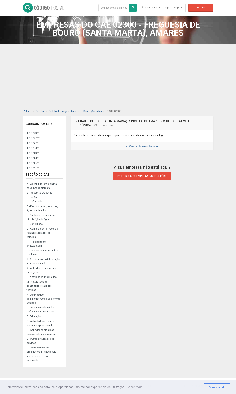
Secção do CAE (37, 174)
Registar (178, 7)
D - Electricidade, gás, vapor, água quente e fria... (42, 208)
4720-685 (33, 163)
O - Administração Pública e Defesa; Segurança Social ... (42, 309)
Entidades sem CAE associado (37, 358)
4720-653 (33, 133)
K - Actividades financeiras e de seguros (42, 270)
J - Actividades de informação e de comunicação (43, 261)
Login (167, 7)
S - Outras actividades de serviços (40, 340)
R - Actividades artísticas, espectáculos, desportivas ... (42, 332)
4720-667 (33, 143)
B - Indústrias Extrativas (39, 192)
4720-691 (33, 168)
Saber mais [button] (134, 387)
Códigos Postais (39, 124)
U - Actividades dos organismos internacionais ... (42, 349)
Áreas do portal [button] (150, 7)
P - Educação (34, 316)
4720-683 (33, 153)
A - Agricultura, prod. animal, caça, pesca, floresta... (42, 185)
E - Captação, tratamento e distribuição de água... (41, 217)
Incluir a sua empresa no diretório (142, 176)
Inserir (201, 7)
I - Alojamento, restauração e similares (42, 252)
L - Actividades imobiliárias (42, 277)
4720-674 (33, 148)
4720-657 (34, 138)
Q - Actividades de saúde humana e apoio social (40, 323)
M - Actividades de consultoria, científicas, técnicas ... (39, 285)
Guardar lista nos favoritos (142, 146)
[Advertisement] (118, 73)
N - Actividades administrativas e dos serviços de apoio (43, 298)
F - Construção (35, 224)
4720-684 (33, 158)
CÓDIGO (43, 7)
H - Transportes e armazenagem (36, 243)
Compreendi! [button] (217, 387)
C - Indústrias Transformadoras (36, 199)
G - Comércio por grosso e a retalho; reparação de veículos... (42, 232)
